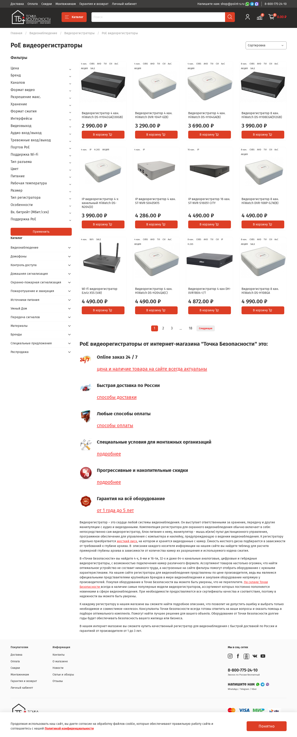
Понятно (267, 726)
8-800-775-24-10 (276, 4)
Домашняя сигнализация (29, 274)
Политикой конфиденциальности (69, 728)
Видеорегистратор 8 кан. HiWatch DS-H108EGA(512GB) (262, 115)
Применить (41, 231)
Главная (16, 33)
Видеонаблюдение (43, 33)
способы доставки (117, 397)
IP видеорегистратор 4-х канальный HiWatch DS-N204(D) (100, 203)
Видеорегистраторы (79, 33)
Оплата (32, 4)
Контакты (59, 654)
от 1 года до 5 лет (115, 510)
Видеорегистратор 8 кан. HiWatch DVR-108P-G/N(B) (260, 201)
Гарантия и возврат (93, 4)
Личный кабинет (124, 4)
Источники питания (25, 300)
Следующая (205, 328)
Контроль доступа (24, 265)
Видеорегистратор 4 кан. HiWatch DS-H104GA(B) (206, 115)
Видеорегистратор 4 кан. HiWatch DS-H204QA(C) (153, 291)
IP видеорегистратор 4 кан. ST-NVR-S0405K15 (155, 201)
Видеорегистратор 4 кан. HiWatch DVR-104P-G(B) (153, 115)
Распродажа (20, 352)
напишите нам (242, 684)
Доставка (17, 4)
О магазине (60, 661)
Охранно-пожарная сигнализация (36, 282)
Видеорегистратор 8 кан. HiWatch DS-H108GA (260, 291)
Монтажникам (65, 4)
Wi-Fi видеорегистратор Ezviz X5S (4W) (99, 291)
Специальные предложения (31, 343)
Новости (58, 668)
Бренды (16, 334)
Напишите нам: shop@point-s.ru (221, 4)
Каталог (74, 17)
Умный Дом (19, 308)
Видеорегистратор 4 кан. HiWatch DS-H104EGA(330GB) (102, 115)
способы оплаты (115, 425)
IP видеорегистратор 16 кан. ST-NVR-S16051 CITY (209, 201)
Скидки (46, 4)
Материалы (19, 326)
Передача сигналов (25, 317)
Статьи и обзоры (63, 674)
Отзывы (58, 681)
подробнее (109, 454)
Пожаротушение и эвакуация (32, 291)
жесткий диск (127, 541)
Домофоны (19, 256)
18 (190, 328)
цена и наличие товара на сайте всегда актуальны (152, 369)
